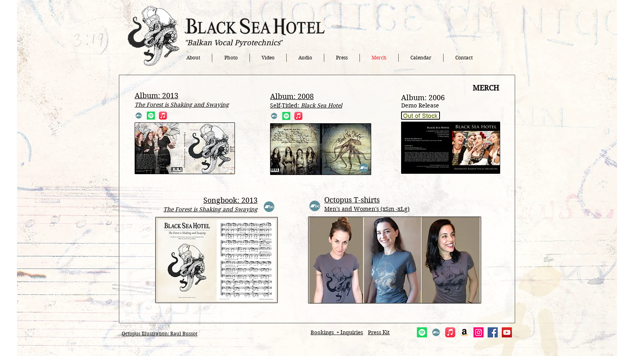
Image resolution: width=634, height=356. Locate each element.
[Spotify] (151, 116)
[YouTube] (507, 332)
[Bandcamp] (139, 116)
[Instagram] (478, 332)
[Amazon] (464, 332)
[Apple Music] (163, 116)
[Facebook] (493, 332)
